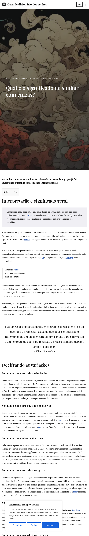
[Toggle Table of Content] (14, 192)
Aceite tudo (50, 525)
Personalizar (17, 525)
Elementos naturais (19, 79)
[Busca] (85, 4)
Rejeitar (34, 525)
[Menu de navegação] (79, 4)
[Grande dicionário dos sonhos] (24, 4)
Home (8, 79)
